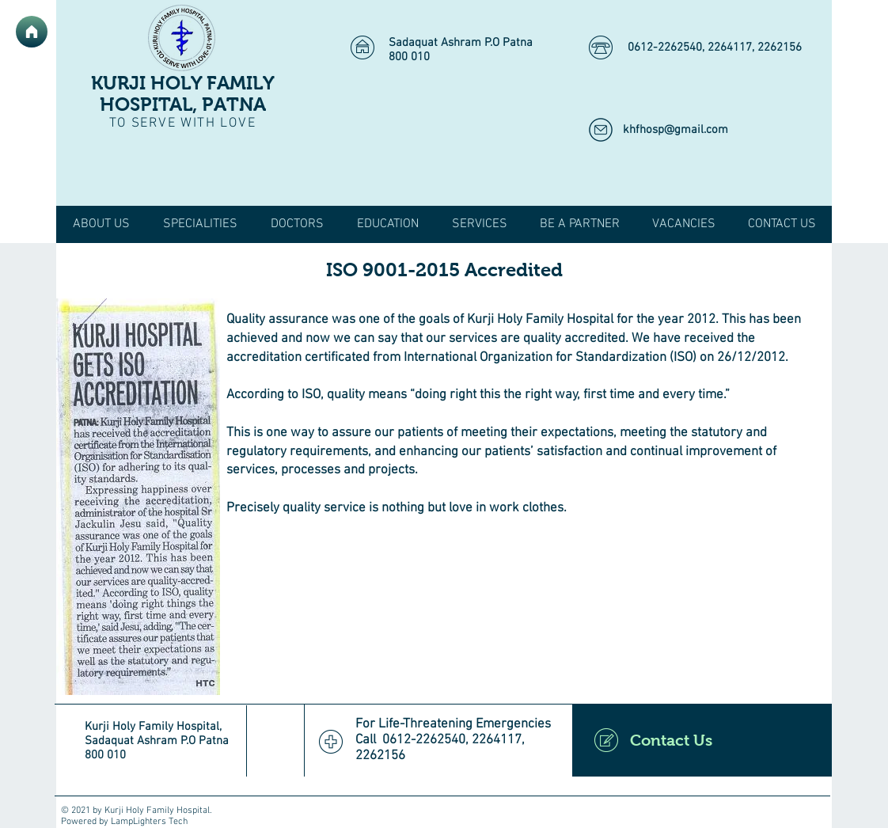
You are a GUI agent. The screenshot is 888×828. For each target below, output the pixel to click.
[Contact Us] (702, 740)
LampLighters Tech (149, 821)
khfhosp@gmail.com (675, 130)
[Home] (31, 31)
